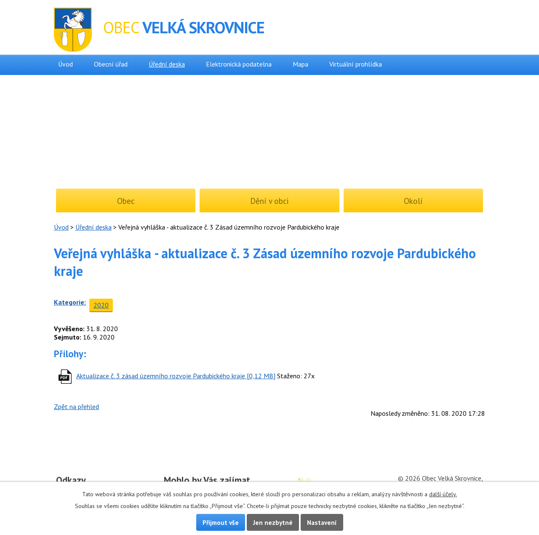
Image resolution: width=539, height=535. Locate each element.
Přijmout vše (221, 522)
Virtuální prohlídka (355, 64)
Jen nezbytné (273, 522)
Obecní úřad (111, 64)
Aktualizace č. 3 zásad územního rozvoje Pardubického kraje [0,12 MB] (175, 376)
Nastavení (322, 522)
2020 (101, 305)
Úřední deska (167, 64)
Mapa (300, 64)
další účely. (443, 494)
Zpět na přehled (76, 406)
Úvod (65, 64)
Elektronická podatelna (239, 64)
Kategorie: (70, 302)
